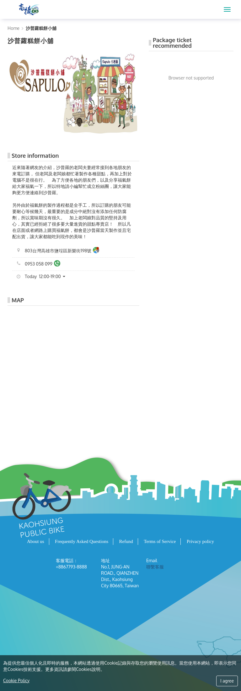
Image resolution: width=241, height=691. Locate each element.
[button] (47, 276)
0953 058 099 (42, 264)
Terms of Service (160, 541)
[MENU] (227, 9)
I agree (227, 680)
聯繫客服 (155, 566)
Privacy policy (200, 541)
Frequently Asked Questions (81, 541)
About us (35, 541)
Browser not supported (191, 77)
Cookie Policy (16, 680)
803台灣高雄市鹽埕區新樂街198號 (62, 251)
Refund (126, 541)
